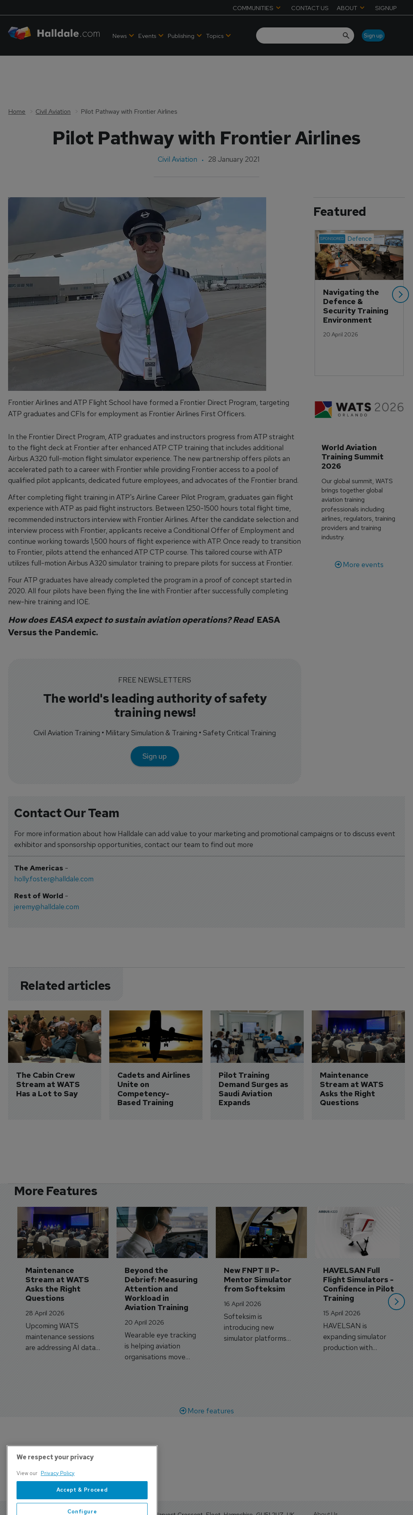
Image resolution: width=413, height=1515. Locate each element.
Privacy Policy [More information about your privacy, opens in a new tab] (58, 1503)
